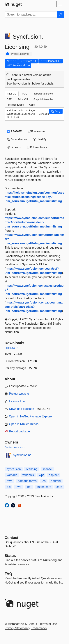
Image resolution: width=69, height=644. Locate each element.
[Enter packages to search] (31, 14)
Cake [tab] (32, 104)
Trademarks (39, 628)
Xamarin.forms (27, 481)
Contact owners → (15, 447)
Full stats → (11, 347)
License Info (17, 401)
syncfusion (14, 469)
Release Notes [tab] (37, 147)
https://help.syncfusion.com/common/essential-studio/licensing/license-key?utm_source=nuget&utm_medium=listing (34, 197)
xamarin (12, 475)
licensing (31, 469)
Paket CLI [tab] (22, 99)
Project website (19, 393)
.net (28, 486)
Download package (21, 408)
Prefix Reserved (20, 53)
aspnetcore (44, 486)
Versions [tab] (14, 147)
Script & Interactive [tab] (43, 99)
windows (28, 475)
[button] (56, 111)
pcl (8, 486)
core (59, 486)
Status (10, 556)
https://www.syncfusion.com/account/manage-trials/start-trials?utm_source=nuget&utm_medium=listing (34, 307)
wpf (41, 475)
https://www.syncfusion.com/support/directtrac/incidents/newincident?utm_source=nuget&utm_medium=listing (34, 222)
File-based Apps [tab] (15, 104)
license (47, 469)
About (33, 624)
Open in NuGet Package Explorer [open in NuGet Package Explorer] (31, 416)
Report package (19, 431)
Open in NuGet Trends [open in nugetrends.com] (23, 424)
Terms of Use (48, 624)
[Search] (60, 14)
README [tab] (14, 131)
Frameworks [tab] (36, 131)
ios (43, 481)
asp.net (54, 475)
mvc (9, 481)
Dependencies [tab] (17, 139)
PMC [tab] (24, 93)
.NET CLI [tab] (11, 93)
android (56, 481)
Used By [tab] (39, 139)
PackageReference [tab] (43, 93)
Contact (11, 538)
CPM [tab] (9, 99)
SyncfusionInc (22, 455)
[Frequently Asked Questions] (8, 574)
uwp (18, 486)
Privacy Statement (17, 628)
